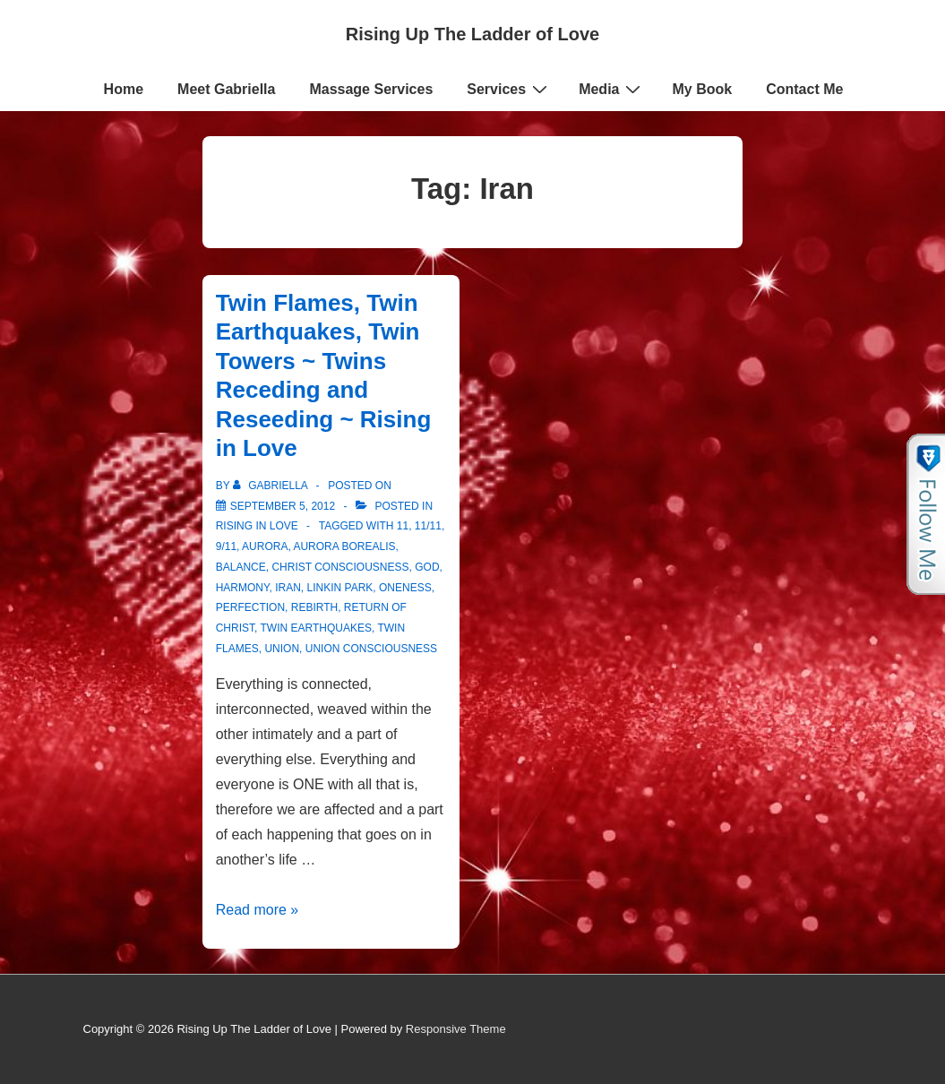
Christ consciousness (339, 567)
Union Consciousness (371, 648)
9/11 (226, 546)
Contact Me (804, 89)
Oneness (405, 587)
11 (402, 526)
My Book (702, 89)
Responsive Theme (456, 1029)
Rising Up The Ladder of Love (472, 34)
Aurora (265, 546)
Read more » (257, 909)
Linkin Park (340, 587)
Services (509, 88)
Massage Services (371, 89)
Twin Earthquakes (316, 628)
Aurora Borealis (344, 546)
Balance (241, 567)
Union (281, 648)
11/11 (428, 526)
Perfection (250, 607)
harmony (243, 587)
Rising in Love (257, 526)
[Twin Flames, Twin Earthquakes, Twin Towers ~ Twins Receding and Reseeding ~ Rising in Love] (282, 506)
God (427, 567)
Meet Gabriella (226, 89)
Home (123, 89)
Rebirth (314, 607)
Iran (288, 587)
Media (612, 88)
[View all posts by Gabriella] (272, 485)
